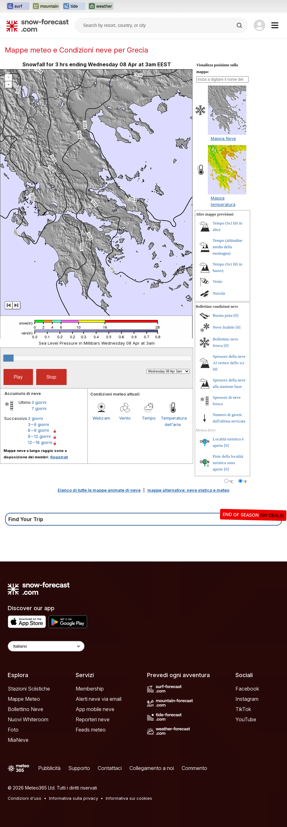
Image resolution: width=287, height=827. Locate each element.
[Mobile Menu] (275, 25)
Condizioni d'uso (24, 798)
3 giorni (38, 402)
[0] (236, 315)
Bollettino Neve (25, 709)
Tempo (149, 418)
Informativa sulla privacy (73, 798)
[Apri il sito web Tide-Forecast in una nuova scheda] (74, 6)
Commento (194, 768)
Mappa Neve (223, 138)
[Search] (240, 25)
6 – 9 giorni (38, 430)
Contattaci (110, 768)
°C (231, 481)
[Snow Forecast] (37, 25)
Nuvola (219, 293)
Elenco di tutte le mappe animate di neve (99, 490)
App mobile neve (95, 709)
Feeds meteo (91, 729)
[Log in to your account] (259, 25)
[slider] (8, 358)
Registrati (59, 457)
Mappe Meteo (24, 699)
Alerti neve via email (98, 699)
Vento (125, 418)
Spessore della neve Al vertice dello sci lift (229, 363)
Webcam (101, 418)
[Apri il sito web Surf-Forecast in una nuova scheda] (17, 6)
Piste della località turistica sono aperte (228, 462)
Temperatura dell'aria (172, 421)
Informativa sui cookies (129, 798)
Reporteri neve (93, 719)
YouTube (245, 719)
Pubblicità (49, 768)
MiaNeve (18, 740)
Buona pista (223, 315)
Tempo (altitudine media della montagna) (227, 247)
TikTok (243, 709)
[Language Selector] (46, 646)
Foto (13, 729)
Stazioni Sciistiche (29, 688)
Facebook (247, 688)
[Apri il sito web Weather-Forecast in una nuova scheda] (100, 6)
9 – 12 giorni (39, 436)
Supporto (79, 768)
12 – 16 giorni (40, 442)
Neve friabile (223, 327)
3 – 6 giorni (38, 424)
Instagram (246, 699)
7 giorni (38, 408)
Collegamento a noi (151, 768)
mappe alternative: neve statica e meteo (188, 490)
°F (245, 481)
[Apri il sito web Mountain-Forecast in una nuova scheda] (46, 6)
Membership (90, 688)
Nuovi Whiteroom (28, 719)
